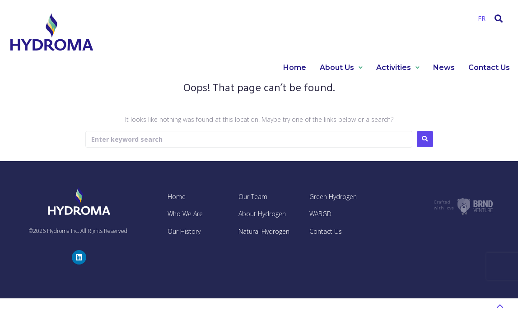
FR (481, 18)
